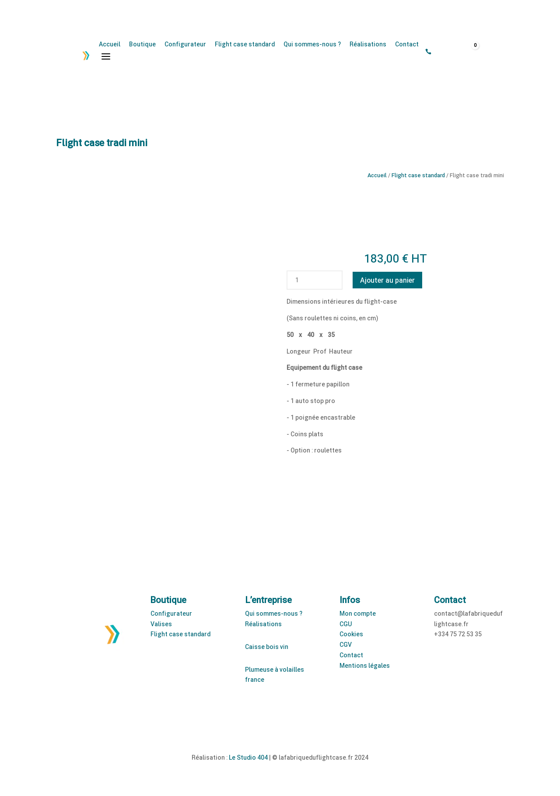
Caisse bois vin (266, 646)
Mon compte (358, 613)
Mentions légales (365, 665)
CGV (346, 644)
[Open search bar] (440, 52)
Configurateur (185, 44)
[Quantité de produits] (297, 280)
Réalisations (368, 44)
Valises (161, 624)
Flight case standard (245, 44)
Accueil (109, 44)
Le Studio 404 (248, 757)
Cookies (351, 634)
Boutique (142, 44)
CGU (346, 624)
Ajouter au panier (387, 279)
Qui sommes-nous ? (312, 44)
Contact (407, 44)
